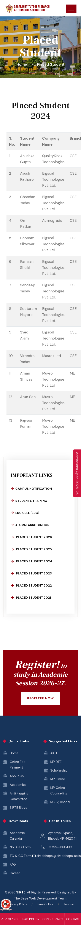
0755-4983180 (60, 847)
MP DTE (56, 762)
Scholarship (58, 770)
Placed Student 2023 (31, 573)
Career (15, 873)
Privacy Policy (18, 904)
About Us (17, 776)
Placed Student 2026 (31, 537)
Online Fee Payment (17, 765)
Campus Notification (31, 489)
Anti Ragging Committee (19, 796)
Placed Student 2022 (31, 585)
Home (23, 64)
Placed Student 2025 (31, 549)
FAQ (13, 864)
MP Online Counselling (58, 791)
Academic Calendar (17, 836)
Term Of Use (45, 904)
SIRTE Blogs (18, 807)
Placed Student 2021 (31, 598)
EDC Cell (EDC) (25, 513)
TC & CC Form (21, 856)
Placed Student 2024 (31, 561)
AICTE (54, 753)
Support (69, 904)
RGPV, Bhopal (60, 802)
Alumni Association (30, 525)
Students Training (29, 501)
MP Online (57, 779)
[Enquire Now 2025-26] (77, 473)
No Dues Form (20, 847)
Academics (18, 785)
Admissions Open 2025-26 (77, 473)
